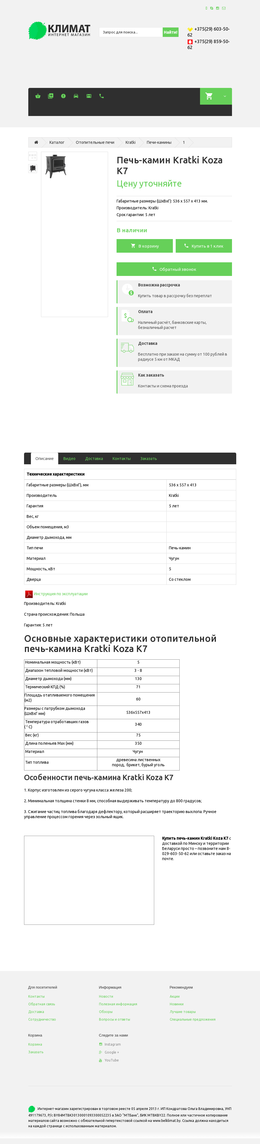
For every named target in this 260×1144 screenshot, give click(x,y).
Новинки (177, 1004)
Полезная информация (118, 1004)
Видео (69, 458)
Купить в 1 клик (204, 245)
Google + (109, 1052)
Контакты (122, 458)
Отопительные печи (95, 142)
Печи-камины (159, 142)
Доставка (94, 458)
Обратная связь (41, 1004)
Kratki (131, 142)
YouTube (109, 1060)
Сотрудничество (42, 1019)
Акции (175, 996)
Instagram (110, 1044)
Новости (106, 996)
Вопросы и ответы (114, 1019)
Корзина (35, 1044)
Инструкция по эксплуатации (61, 594)
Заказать (148, 458)
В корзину (145, 245)
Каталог (57, 142)
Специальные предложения (193, 1019)
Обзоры (106, 1012)
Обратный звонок (174, 269)
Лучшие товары (183, 1012)
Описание (44, 458)
